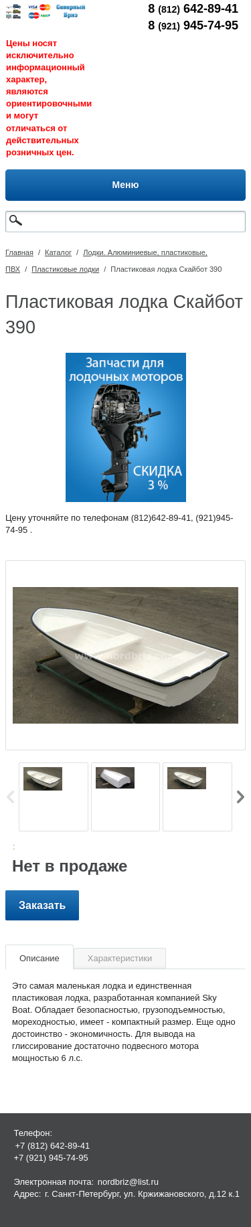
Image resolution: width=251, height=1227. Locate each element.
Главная (19, 252)
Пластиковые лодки (65, 269)
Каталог (58, 252)
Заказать (42, 905)
